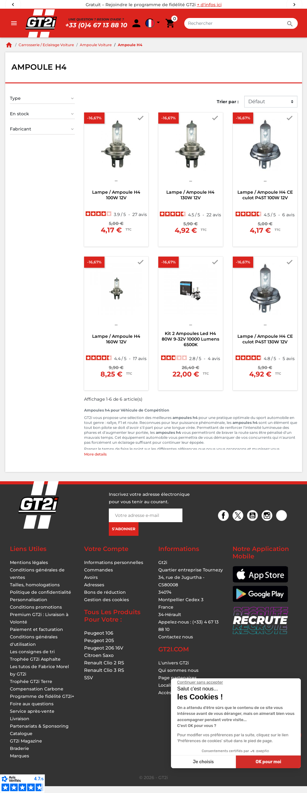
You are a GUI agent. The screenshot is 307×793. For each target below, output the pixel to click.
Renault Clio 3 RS (104, 677)
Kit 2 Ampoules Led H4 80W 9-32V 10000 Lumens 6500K (190, 345)
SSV (88, 684)
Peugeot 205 (99, 647)
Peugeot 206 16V (103, 655)
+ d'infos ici (209, 4)
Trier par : (228, 108)
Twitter (238, 523)
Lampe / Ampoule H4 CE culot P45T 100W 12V (265, 201)
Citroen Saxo (99, 662)
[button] (275, 27)
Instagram (267, 523)
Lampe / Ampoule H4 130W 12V (190, 201)
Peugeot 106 (98, 640)
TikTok (282, 523)
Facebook (224, 523)
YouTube (253, 523)
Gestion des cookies (106, 606)
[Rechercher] (131, 26)
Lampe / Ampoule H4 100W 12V (116, 201)
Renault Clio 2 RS (104, 669)
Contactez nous (175, 643)
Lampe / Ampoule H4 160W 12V (116, 345)
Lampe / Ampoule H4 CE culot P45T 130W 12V (265, 345)
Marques (19, 762)
